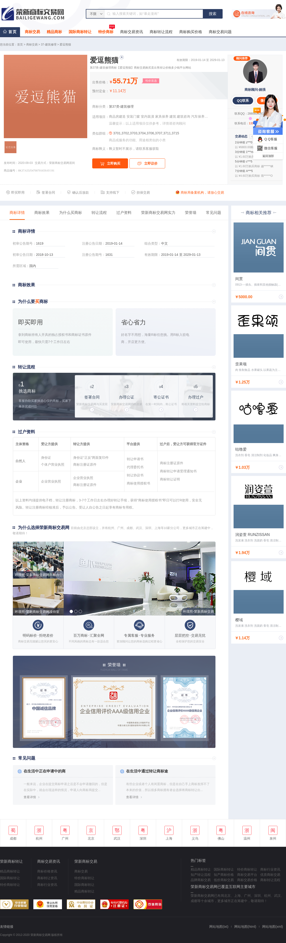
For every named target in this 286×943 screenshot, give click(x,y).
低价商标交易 (224, 880)
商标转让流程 (161, 32)
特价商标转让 (10, 885)
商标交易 (32, 32)
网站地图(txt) (218, 926)
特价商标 (106, 30)
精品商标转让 (10, 871)
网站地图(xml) (272, 926)
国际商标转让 (80, 32)
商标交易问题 (220, 32)
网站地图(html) (245, 926)
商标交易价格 (247, 880)
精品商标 (54, 32)
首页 (12, 32)
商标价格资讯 (47, 871)
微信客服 (266, 148)
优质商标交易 (270, 875)
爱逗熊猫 (65, 44)
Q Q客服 (266, 139)
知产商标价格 (224, 875)
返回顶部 (268, 156)
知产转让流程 (201, 875)
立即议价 (147, 163)
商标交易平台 (247, 875)
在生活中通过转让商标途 (147, 771)
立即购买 (110, 163)
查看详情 (30, 797)
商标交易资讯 (131, 32)
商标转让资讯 (47, 878)
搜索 (212, 14)
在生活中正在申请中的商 (45, 771)
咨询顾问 (179, 123)
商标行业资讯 (47, 885)
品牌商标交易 (201, 880)
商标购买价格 (190, 32)
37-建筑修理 (48, 44)
